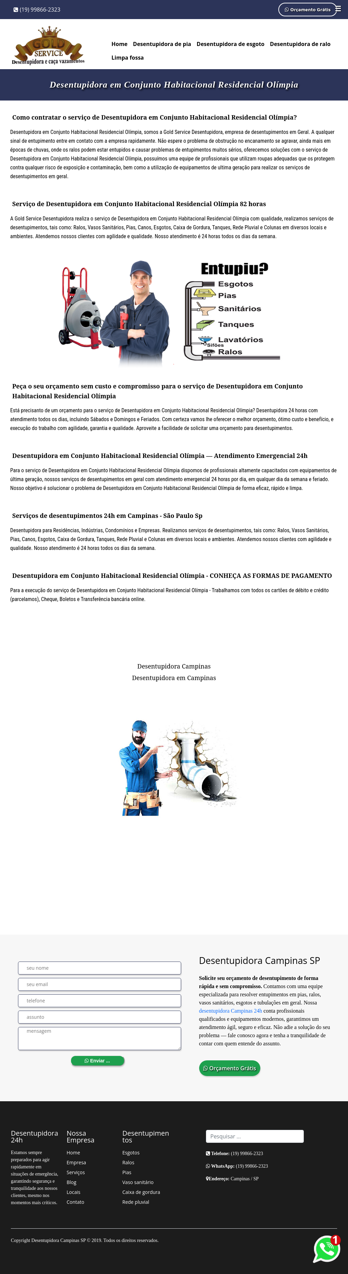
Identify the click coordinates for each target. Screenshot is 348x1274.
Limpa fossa (127, 57)
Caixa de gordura (141, 1192)
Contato (75, 1202)
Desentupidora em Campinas (174, 678)
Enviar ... (97, 1060)
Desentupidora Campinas (174, 666)
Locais (73, 1192)
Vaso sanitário (138, 1182)
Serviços (76, 1172)
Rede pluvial (135, 1202)
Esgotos (131, 1152)
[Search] (255, 1136)
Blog (71, 1182)
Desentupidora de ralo (300, 44)
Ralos (128, 1162)
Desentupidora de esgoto (231, 44)
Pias (126, 1172)
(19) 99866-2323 (37, 9)
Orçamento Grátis (308, 9)
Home (119, 44)
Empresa (76, 1162)
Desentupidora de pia (162, 44)
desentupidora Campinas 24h (230, 1011)
